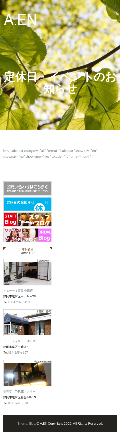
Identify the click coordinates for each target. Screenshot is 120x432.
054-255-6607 (18, 352)
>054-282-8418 (19, 302)
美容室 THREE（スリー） (20, 391)
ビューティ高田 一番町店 (19, 341)
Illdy (32, 423)
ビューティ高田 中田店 (18, 290)
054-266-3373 (18, 403)
